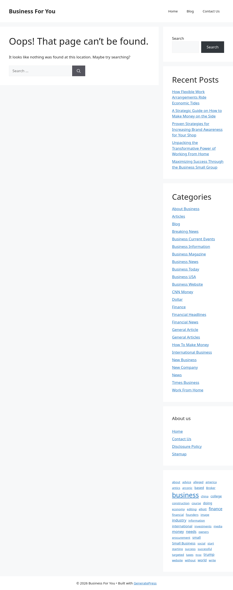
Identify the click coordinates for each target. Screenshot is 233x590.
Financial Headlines (189, 314)
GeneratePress (145, 583)
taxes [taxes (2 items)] (189, 555)
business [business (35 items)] (185, 494)
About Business (185, 208)
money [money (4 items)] (178, 531)
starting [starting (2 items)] (177, 549)
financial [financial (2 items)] (178, 515)
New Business (184, 359)
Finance (179, 306)
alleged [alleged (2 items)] (198, 482)
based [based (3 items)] (199, 487)
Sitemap (179, 453)
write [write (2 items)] (212, 560)
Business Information (191, 246)
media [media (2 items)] (218, 526)
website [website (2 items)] (177, 560)
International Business (192, 352)
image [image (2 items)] (205, 515)
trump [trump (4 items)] (209, 554)
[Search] (78, 71)
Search (178, 38)
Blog (190, 11)
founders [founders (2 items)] (192, 515)
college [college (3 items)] (216, 496)
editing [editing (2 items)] (192, 509)
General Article (185, 329)
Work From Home (187, 390)
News (177, 374)
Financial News (185, 322)
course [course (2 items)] (196, 503)
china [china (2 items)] (205, 496)
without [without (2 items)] (190, 560)
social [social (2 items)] (201, 543)
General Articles (186, 337)
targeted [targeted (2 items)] (178, 555)
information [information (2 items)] (196, 520)
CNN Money (182, 291)
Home (173, 11)
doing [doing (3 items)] (207, 503)
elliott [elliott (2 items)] (203, 509)
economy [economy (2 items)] (178, 509)
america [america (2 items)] (211, 482)
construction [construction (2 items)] (181, 503)
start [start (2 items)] (210, 543)
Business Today (185, 269)
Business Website (187, 284)
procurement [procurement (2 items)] (181, 538)
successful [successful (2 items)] (205, 549)
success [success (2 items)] (190, 549)
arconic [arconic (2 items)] (187, 488)
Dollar (177, 299)
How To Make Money (190, 344)
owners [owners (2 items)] (204, 532)
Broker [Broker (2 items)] (210, 488)
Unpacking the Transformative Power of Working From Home (194, 148)
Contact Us (211, 11)
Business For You (32, 11)
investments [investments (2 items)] (203, 526)
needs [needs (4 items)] (191, 531)
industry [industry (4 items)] (179, 520)
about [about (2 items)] (176, 482)
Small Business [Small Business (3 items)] (183, 543)
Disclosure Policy (187, 446)
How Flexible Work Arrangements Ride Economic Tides (189, 97)
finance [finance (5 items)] (215, 508)
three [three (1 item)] (199, 554)
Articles (178, 216)
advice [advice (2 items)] (186, 482)
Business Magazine (189, 254)
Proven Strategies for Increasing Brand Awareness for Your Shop (197, 129)
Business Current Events (193, 238)
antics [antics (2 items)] (176, 488)
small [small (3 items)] (196, 537)
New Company (185, 367)
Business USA (184, 276)
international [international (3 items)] (182, 526)
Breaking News (185, 231)
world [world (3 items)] (202, 560)
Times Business (185, 382)
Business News (185, 261)
